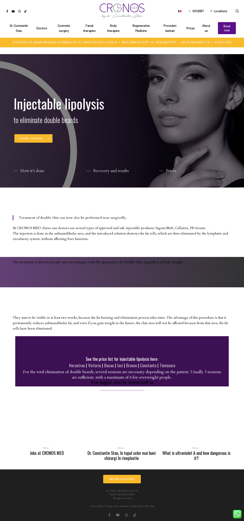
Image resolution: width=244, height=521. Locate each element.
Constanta (148, 365)
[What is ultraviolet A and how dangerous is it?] (196, 430)
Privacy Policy (97, 506)
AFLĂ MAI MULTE (199, 42)
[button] (33, 140)
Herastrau (77, 365)
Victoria (94, 365)
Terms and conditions (117, 506)
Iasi (120, 365)
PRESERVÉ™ (169, 42)
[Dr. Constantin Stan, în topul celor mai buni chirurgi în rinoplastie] (121, 430)
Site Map (150, 506)
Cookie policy (137, 506)
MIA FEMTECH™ (139, 42)
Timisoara (167, 365)
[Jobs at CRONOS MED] (47, 427)
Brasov (131, 365)
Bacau (109, 365)
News (46, 448)
